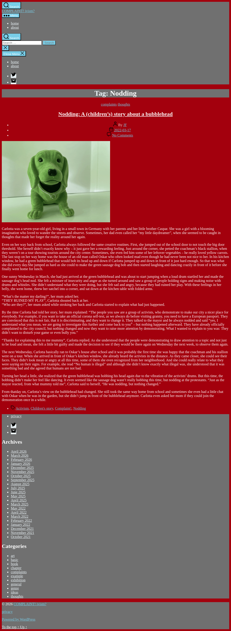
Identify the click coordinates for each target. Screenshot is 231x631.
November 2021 (22, 533)
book (14, 564)
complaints (109, 104)
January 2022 (20, 525)
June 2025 (18, 492)
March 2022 (19, 516)
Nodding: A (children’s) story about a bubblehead (115, 114)
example (17, 576)
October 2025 (21, 476)
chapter (16, 568)
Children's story (42, 408)
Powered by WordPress (18, 619)
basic (14, 560)
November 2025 (22, 472)
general (16, 584)
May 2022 (18, 508)
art (13, 556)
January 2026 (20, 464)
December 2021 (22, 529)
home (15, 23)
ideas (14, 592)
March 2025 (19, 504)
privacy (16, 416)
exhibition (18, 580)
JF (125, 125)
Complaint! (63, 408)
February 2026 (21, 460)
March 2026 (19, 455)
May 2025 (18, 496)
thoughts (124, 104)
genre (15, 588)
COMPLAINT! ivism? (18, 11)
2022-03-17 (122, 130)
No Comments (122, 135)
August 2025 (20, 484)
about (15, 27)
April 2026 (19, 451)
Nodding (79, 408)
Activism (22, 408)
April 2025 (19, 500)
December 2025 (22, 468)
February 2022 (21, 520)
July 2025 (18, 488)
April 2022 (19, 512)
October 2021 (21, 537)
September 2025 (22, 480)
